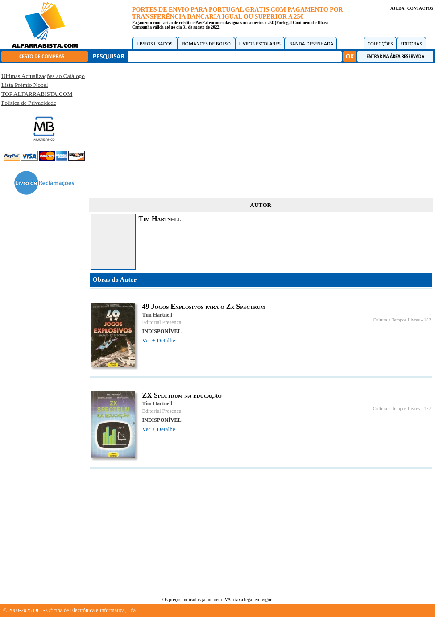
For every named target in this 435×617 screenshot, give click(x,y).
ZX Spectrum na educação (182, 395)
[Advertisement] (260, 129)
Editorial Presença (162, 322)
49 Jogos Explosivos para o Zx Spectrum (203, 306)
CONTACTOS (420, 8)
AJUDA (397, 8)
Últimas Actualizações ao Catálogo (43, 76)
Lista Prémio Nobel (24, 85)
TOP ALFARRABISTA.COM (36, 93)
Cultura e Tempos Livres (396, 319)
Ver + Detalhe (158, 340)
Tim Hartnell (157, 315)
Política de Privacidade (28, 102)
